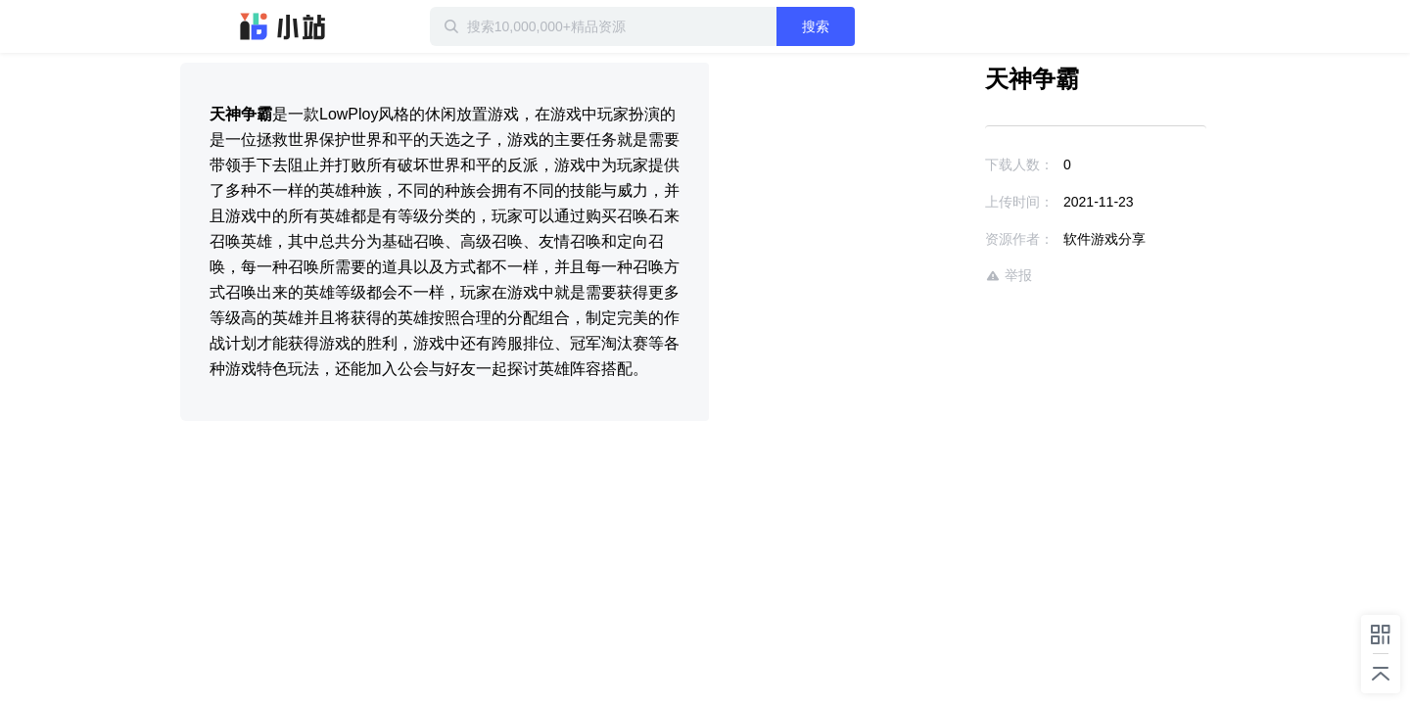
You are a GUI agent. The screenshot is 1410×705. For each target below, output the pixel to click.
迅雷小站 (283, 26)
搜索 (878, 26)
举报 (951, 275)
